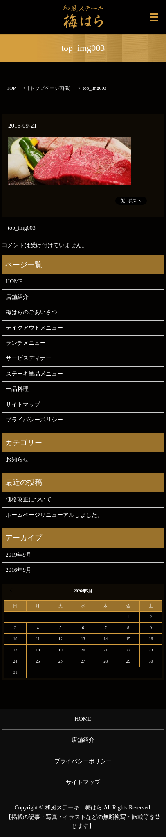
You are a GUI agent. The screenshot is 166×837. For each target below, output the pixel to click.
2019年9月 (18, 555)
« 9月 (12, 590)
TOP (11, 88)
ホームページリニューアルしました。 (54, 515)
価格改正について (29, 499)
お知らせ (17, 459)
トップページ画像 (49, 88)
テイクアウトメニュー (34, 328)
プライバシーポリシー (34, 420)
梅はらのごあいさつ (31, 312)
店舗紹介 (17, 297)
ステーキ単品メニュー (34, 374)
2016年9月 (18, 570)
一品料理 (17, 389)
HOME (14, 281)
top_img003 (22, 228)
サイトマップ (23, 404)
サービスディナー (29, 358)
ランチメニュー (26, 343)
